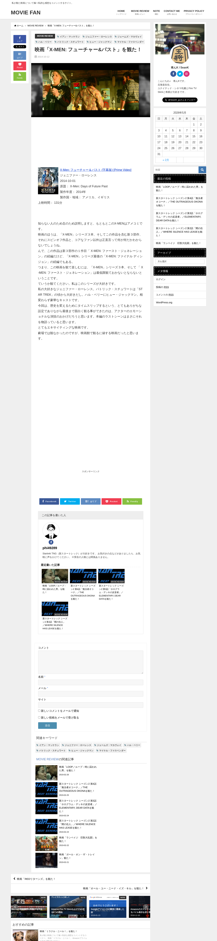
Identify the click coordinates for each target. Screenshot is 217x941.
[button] (15, 822)
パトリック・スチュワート (70, 42)
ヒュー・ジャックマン (101, 42)
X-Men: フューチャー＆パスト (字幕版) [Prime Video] (96, 169)
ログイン (160, 279)
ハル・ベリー (45, 42)
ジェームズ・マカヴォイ (130, 37)
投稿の (162, 287)
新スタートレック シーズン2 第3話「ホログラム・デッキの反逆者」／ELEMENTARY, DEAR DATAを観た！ (179, 217)
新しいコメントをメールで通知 (60, 673)
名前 (41, 639)
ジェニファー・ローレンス (99, 37)
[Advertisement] (90, 143)
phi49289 (70, 528)
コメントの (165, 294)
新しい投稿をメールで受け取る (60, 680)
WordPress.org (164, 302)
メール (43, 651)
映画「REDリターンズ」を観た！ (37, 794)
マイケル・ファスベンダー (130, 42)
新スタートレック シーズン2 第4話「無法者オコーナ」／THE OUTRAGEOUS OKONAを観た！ (179, 202)
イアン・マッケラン (70, 37)
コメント (43, 606)
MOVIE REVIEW (45, 36)
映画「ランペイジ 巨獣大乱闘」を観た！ (178, 243)
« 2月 (166, 160)
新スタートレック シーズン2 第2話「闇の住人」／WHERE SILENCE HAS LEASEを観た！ (179, 232)
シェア (20, 39)
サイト (42, 662)
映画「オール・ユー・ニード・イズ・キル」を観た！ (111, 804)
